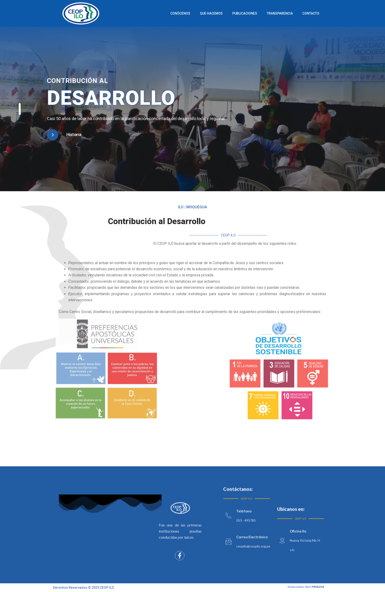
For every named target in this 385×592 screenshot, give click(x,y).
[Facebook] (150, 555)
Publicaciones (249, 13)
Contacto (315, 13)
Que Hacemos (216, 13)
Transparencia (284, 13)
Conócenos (185, 13)
